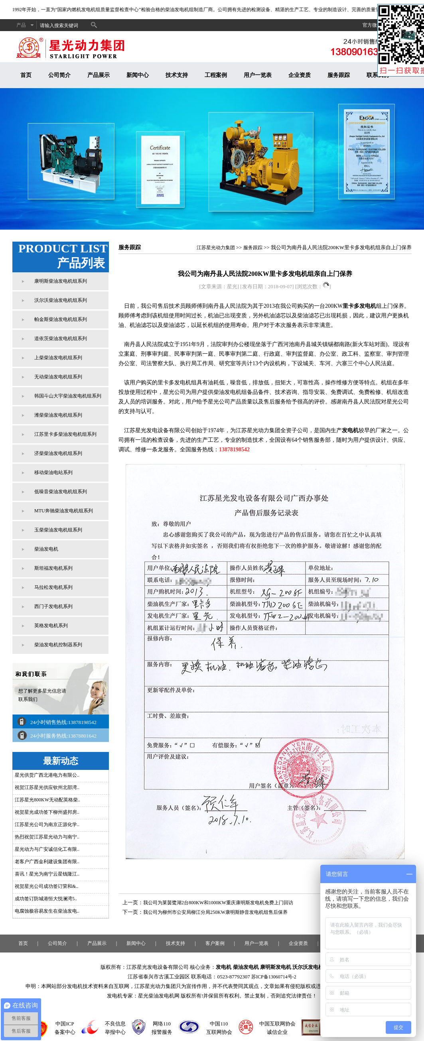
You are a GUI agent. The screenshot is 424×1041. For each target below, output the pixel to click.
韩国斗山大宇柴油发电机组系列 (67, 396)
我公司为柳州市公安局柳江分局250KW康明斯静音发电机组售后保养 (215, 912)
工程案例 (216, 75)
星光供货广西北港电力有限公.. (47, 775)
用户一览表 (258, 75)
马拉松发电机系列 (53, 587)
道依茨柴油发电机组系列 (60, 338)
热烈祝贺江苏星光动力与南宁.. (47, 837)
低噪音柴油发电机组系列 (60, 491)
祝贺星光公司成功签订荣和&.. (46, 886)
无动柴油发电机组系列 (58, 377)
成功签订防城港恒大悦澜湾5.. (46, 898)
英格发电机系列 (51, 625)
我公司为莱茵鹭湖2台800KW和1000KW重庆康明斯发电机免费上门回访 (218, 902)
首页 (26, 75)
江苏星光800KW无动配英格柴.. (47, 800)
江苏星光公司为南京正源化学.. (47, 824)
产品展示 (98, 75)
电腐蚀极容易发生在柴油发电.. (47, 911)
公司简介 (59, 75)
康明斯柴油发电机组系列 (60, 281)
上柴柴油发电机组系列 (58, 357)
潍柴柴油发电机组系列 (58, 415)
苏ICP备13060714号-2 (273, 977)
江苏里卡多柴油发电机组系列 (65, 434)
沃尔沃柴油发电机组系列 (60, 300)
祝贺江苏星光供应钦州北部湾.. (47, 787)
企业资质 (299, 75)
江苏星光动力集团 (216, 247)
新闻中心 (137, 75)
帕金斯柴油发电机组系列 (60, 319)
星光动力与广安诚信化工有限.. (47, 849)
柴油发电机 (46, 549)
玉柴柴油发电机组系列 (58, 530)
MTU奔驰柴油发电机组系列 (63, 511)
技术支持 (177, 75)
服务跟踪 (338, 75)
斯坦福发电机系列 (53, 568)
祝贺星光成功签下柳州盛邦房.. (47, 812)
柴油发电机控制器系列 (58, 644)
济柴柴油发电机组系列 (58, 453)
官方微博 (372, 25)
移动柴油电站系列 (53, 472)
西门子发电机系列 (53, 606)
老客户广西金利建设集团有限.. (47, 861)
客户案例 (215, 943)
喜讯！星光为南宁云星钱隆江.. (47, 874)
